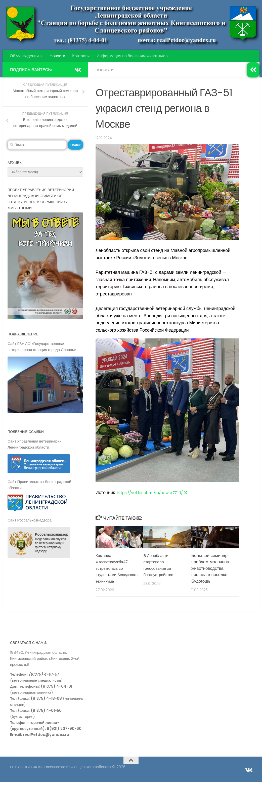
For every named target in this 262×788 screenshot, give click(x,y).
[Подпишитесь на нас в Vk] (77, 70)
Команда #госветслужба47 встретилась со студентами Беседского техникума (113, 571)
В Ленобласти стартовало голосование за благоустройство (159, 565)
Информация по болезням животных (131, 56)
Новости (57, 56)
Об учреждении (24, 56)
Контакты (81, 56)
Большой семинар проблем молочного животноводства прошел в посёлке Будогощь (211, 568)
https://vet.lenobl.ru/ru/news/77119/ (158, 492)
